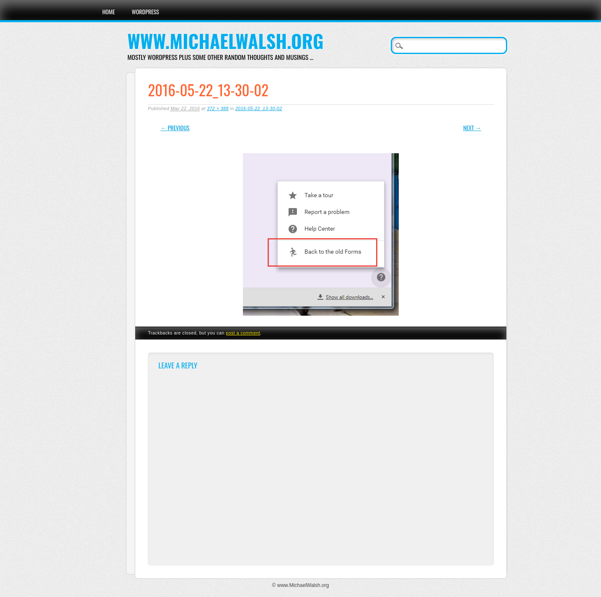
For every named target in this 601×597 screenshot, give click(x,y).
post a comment (243, 332)
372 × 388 (218, 108)
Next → (472, 127)
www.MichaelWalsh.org (225, 40)
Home (108, 11)
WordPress (145, 11)
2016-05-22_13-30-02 (258, 108)
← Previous (174, 127)
